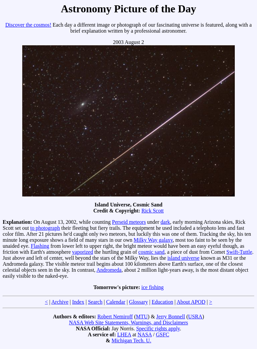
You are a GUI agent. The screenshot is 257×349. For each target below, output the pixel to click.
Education (162, 302)
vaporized (82, 252)
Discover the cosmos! (28, 25)
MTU (142, 316)
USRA (195, 316)
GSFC (162, 334)
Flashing (40, 246)
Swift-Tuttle (239, 252)
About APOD (191, 302)
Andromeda (109, 270)
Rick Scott (152, 210)
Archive (60, 302)
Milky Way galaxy (153, 240)
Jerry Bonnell (170, 316)
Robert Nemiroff (115, 316)
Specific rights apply (158, 328)
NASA (144, 334)
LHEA (124, 334)
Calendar (116, 302)
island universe (183, 258)
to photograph (45, 228)
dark (165, 222)
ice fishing (152, 287)
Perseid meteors (129, 222)
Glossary (138, 302)
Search (95, 302)
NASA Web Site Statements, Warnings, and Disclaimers (128, 322)
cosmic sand (151, 252)
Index (78, 302)
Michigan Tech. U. (131, 340)
